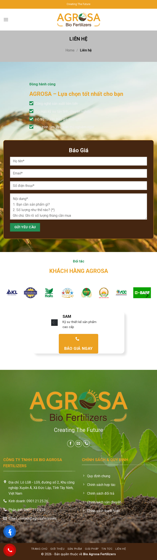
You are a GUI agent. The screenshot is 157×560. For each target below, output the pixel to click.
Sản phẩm (75, 548)
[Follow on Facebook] (70, 443)
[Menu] (5, 19)
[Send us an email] (78, 443)
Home (69, 50)
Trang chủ (39, 548)
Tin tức (106, 548)
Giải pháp (92, 548)
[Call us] (86, 443)
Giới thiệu (57, 548)
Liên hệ (120, 548)
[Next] (147, 295)
